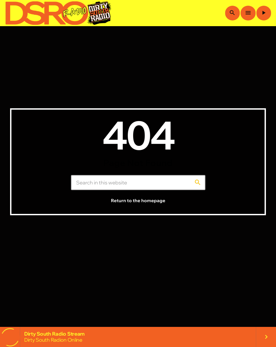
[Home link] (58, 13)
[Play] (263, 13)
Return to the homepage (138, 206)
